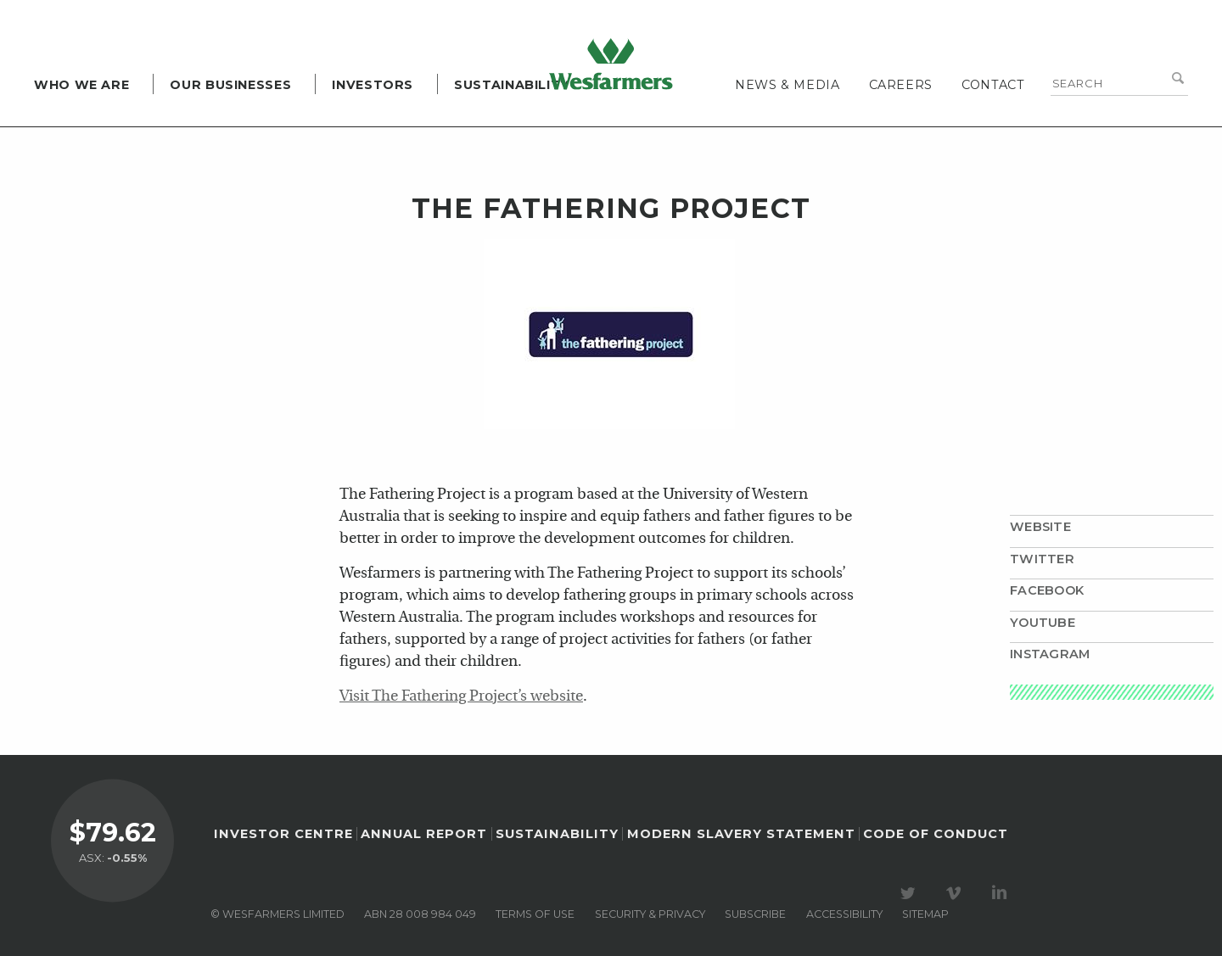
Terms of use (535, 914)
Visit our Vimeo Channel (956, 893)
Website (1040, 526)
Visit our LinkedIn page (1002, 893)
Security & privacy (650, 914)
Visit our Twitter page (910, 893)
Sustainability (511, 84)
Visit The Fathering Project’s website (461, 697)
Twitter (1042, 559)
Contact (992, 84)
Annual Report (424, 833)
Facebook (1047, 590)
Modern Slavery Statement (741, 833)
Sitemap (925, 914)
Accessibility (844, 914)
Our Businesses (230, 84)
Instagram (1050, 654)
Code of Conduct (935, 833)
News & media (787, 84)
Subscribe (755, 914)
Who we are (81, 84)
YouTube (1042, 622)
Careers (901, 84)
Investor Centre (283, 833)
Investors (372, 84)
